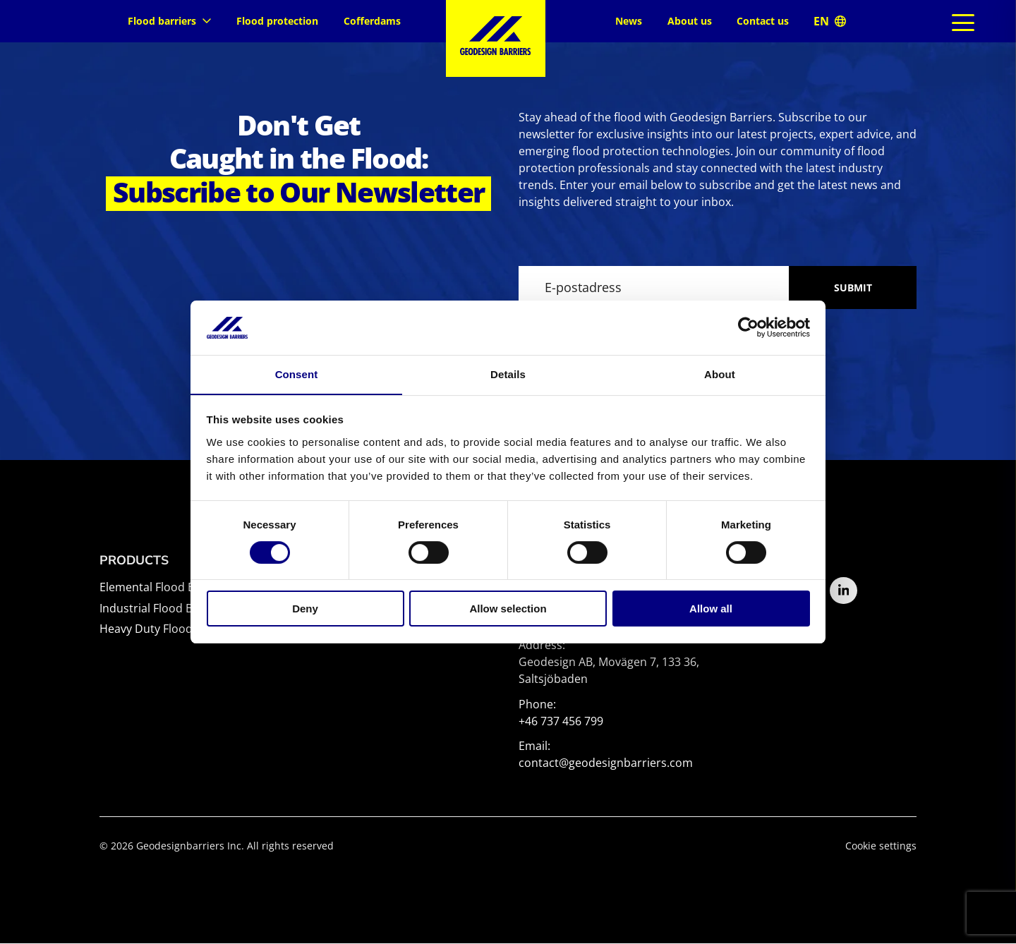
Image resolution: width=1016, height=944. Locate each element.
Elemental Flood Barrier (162, 587)
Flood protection (277, 21)
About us (689, 21)
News (628, 21)
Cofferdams (372, 21)
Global (830, 21)
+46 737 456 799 (561, 722)
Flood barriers (170, 21)
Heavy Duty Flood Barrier (166, 629)
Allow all (710, 609)
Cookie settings (881, 846)
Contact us (763, 21)
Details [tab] (508, 374)
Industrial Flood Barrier (161, 609)
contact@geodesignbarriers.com (606, 763)
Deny (305, 609)
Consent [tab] (296, 374)
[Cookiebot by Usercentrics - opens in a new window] (748, 327)
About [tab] (719, 374)
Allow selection (507, 609)
